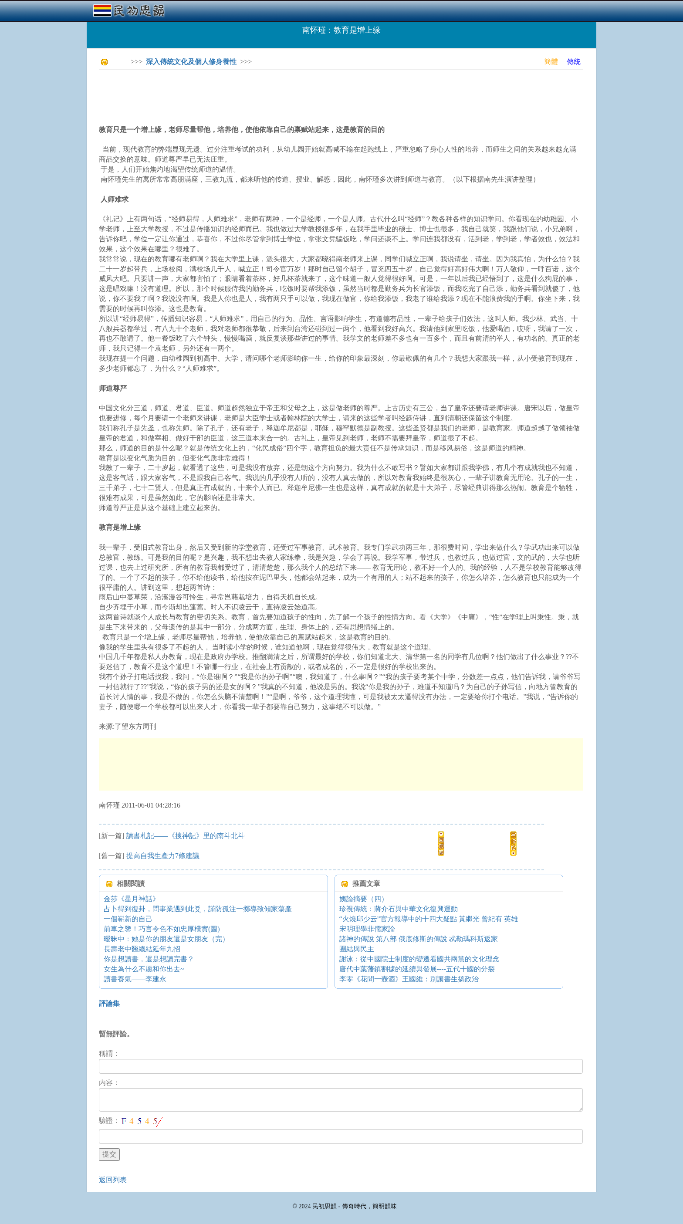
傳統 (574, 61)
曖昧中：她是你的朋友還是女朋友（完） (166, 939)
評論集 (109, 1003)
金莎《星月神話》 (131, 899)
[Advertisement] (257, 95)
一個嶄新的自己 (128, 919)
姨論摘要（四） (363, 899)
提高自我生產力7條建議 (162, 855)
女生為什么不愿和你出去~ (144, 969)
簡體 (551, 61)
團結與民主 (356, 949)
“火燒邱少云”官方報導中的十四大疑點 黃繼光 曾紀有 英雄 (428, 919)
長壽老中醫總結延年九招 (142, 949)
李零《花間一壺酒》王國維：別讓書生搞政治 (409, 979)
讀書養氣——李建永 (135, 979)
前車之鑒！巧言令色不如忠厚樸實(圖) (162, 929)
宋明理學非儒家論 (367, 929)
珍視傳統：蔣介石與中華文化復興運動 (398, 909)
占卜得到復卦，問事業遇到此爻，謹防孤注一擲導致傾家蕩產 (198, 909)
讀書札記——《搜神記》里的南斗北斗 (185, 835)
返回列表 (113, 1179)
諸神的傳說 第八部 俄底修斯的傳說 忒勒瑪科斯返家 (418, 939)
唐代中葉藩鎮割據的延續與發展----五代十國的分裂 (417, 969)
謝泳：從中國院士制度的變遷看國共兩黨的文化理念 (419, 959)
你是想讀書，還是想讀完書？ (149, 959)
